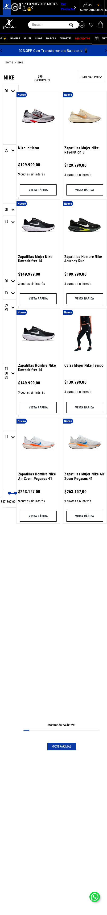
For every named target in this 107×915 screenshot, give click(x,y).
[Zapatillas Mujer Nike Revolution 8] (84, 143)
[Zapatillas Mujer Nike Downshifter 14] (38, 252)
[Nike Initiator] (38, 143)
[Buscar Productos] (72, 24)
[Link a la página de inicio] (9, 62)
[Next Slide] (75, 7)
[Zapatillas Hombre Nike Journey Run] (84, 252)
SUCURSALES (99, 10)
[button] (10, 210)
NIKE (20, 62)
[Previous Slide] (32, 7)
